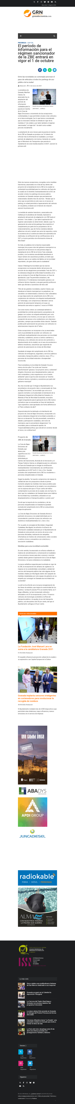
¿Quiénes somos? (36, 1093)
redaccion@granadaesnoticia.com (27, 1096)
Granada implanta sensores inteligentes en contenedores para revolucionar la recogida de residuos (37, 698)
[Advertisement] (37, 165)
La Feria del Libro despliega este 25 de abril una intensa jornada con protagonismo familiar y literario (40, 1030)
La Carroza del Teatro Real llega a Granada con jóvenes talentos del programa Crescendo (39, 1003)
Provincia (22, 43)
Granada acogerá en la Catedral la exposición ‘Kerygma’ (39, 993)
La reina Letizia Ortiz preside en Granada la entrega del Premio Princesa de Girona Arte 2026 (41, 1013)
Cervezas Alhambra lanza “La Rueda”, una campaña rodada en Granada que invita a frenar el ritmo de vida (42, 1022)
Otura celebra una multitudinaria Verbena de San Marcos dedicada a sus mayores (41, 984)
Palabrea (34, 1098)
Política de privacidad (43, 1096)
